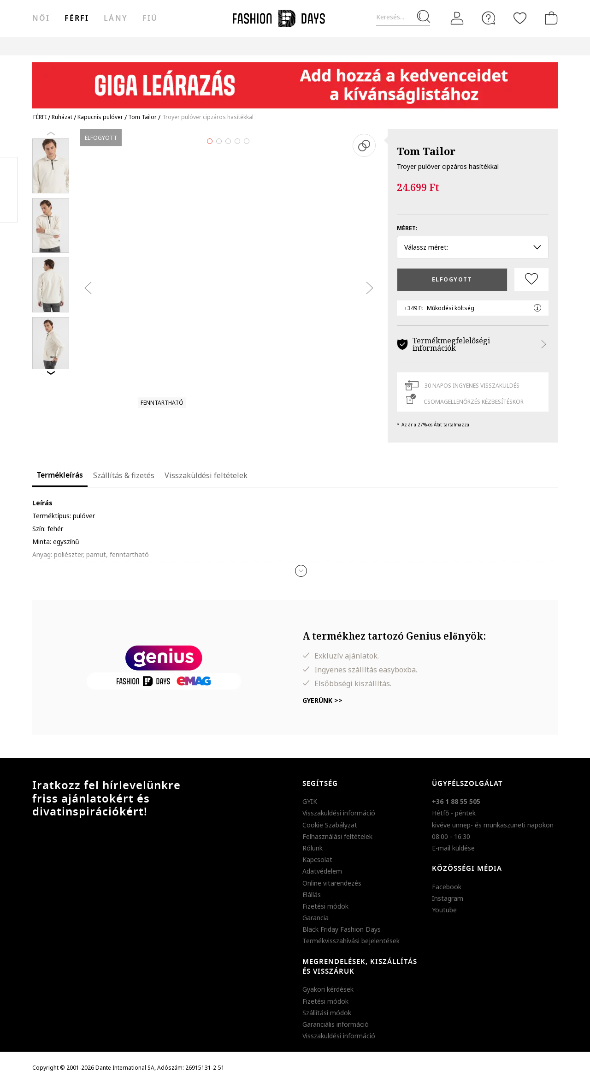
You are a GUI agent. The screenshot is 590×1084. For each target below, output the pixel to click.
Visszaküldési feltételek (206, 475)
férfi (77, 18)
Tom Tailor (426, 151)
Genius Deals (351, 46)
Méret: (407, 228)
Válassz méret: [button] (472, 247)
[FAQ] (488, 18)
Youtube (444, 909)
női (41, 18)
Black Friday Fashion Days (341, 929)
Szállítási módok (326, 1012)
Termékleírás (60, 475)
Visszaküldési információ (338, 813)
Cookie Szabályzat (329, 824)
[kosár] (549, 18)
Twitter (9, 208)
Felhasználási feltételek (337, 836)
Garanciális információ (335, 1024)
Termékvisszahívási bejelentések (351, 940)
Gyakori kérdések (328, 989)
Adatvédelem (322, 871)
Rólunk (312, 848)
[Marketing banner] (295, 81)
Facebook (446, 886)
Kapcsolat (317, 859)
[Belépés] (457, 18)
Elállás (311, 894)
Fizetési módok (325, 906)
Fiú (150, 18)
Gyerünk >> (322, 700)
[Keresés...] (403, 17)
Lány (115, 18)
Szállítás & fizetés (123, 475)
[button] (301, 571)
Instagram (447, 898)
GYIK (309, 801)
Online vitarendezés (331, 883)
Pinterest (9, 189)
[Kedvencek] (520, 18)
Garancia (315, 917)
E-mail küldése (453, 848)
